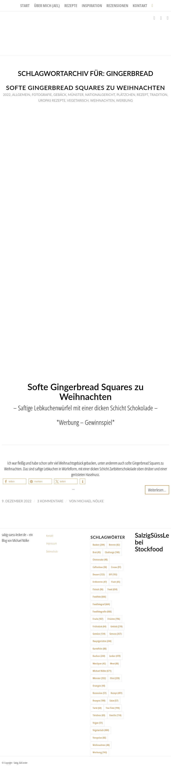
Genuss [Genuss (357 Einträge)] (116, 633)
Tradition (158, 95)
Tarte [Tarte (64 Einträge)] (97, 707)
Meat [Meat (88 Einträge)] (114, 663)
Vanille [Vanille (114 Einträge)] (115, 715)
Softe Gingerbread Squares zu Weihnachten (85, 87)
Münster (75, 95)
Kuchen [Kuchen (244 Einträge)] (99, 656)
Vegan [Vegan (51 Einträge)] (98, 722)
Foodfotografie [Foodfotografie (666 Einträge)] (102, 611)
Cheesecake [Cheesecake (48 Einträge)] (100, 559)
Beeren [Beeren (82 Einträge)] (114, 544)
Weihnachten (102, 100)
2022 (7, 95)
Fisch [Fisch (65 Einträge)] (115, 581)
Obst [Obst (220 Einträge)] (115, 678)
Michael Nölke (90, 501)
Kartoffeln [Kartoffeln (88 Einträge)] (99, 648)
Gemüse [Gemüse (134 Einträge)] (99, 633)
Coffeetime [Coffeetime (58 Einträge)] (100, 567)
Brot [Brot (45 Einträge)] (97, 552)
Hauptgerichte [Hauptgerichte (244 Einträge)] (102, 641)
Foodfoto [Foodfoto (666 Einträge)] (99, 596)
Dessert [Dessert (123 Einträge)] (99, 574)
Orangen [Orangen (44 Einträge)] (99, 685)
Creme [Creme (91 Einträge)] (116, 567)
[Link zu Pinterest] (167, 18)
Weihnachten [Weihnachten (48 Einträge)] (101, 745)
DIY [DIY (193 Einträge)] (113, 574)
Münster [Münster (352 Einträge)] (99, 678)
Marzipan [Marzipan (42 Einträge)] (99, 663)
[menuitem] (25, 5)
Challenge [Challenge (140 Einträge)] (112, 552)
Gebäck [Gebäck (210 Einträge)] (116, 626)
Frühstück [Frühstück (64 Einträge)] (99, 626)
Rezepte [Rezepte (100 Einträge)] (99, 700)
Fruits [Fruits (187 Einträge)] (98, 618)
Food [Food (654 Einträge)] (112, 589)
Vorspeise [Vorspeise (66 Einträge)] (99, 737)
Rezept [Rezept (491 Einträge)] (116, 693)
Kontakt (49, 536)
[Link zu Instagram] (161, 18)
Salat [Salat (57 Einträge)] (114, 700)
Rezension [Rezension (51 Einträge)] (99, 693)
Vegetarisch (78, 100)
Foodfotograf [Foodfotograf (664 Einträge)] (101, 604)
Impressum (51, 543)
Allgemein (21, 95)
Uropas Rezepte (52, 100)
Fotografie (42, 95)
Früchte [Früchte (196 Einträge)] (114, 618)
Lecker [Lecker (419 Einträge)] (114, 656)
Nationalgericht (100, 95)
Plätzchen (126, 95)
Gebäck (59, 95)
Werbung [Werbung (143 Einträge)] (100, 752)
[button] (14, 481)
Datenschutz (52, 551)
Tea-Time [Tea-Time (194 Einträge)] (113, 707)
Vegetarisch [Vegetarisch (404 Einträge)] (101, 730)
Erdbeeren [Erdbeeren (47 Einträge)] (100, 581)
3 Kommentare (50, 501)
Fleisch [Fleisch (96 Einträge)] (98, 589)
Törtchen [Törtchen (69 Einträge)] (99, 715)
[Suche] (151, 5)
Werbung (124, 100)
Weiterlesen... (157, 490)
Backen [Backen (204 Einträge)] (99, 544)
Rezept (142, 95)
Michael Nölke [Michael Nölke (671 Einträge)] (102, 670)
